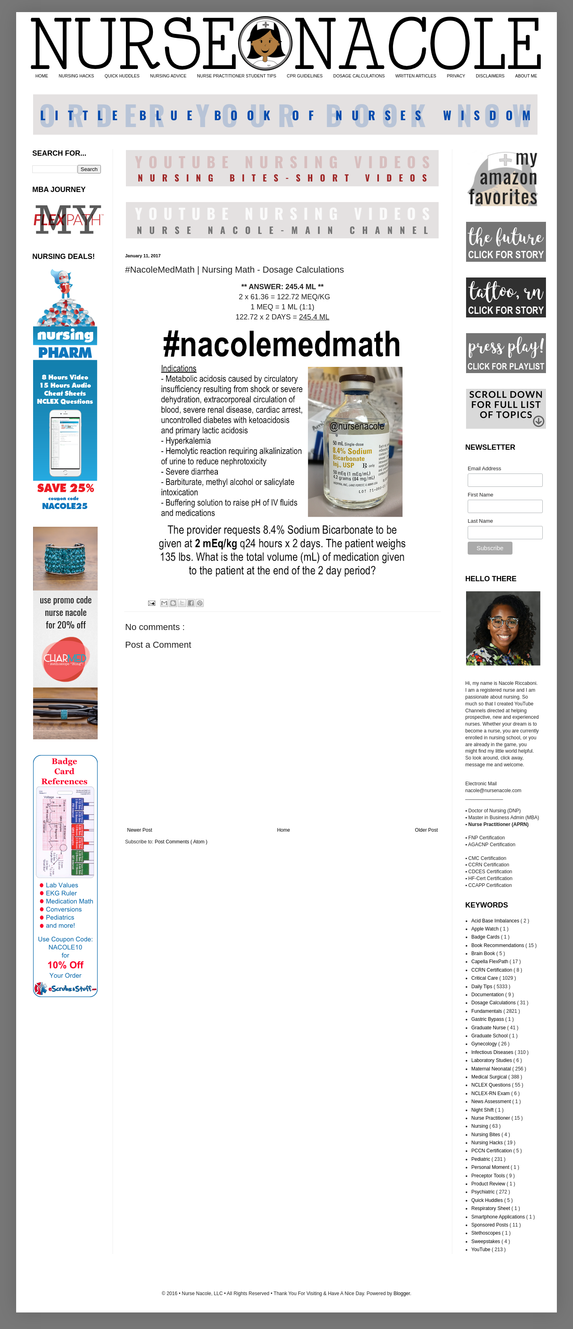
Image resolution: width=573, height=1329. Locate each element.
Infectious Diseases (492, 1052)
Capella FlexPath (490, 961)
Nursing (480, 1126)
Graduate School (490, 1036)
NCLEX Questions (491, 1085)
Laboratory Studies (492, 1060)
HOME (42, 75)
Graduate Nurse (489, 1028)
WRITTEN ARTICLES (415, 75)
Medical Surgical (489, 1077)
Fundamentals (487, 1011)
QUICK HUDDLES (122, 75)
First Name (481, 495)
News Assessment (491, 1101)
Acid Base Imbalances (496, 921)
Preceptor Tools (488, 1176)
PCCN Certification (492, 1151)
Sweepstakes (486, 1241)
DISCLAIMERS (490, 75)
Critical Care (485, 978)
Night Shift (483, 1110)
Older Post (426, 830)
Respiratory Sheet (491, 1208)
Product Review (488, 1184)
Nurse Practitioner (491, 1118)
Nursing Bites (486, 1134)
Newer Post (139, 830)
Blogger (401, 1293)
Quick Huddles (487, 1200)
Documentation (488, 994)
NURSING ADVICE (168, 75)
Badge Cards (486, 937)
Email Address (484, 468)
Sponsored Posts (490, 1225)
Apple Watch (485, 929)
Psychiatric (483, 1192)
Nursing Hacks (487, 1142)
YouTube (481, 1249)
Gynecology (484, 1044)
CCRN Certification (492, 970)
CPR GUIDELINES (305, 75)
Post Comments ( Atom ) (181, 842)
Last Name (480, 521)
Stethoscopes (486, 1233)
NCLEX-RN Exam (491, 1093)
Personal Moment (490, 1167)
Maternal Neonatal (491, 1069)
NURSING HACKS (76, 75)
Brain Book (483, 953)
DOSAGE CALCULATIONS (359, 75)
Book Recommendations (498, 945)
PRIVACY (456, 75)
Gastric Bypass (488, 1019)
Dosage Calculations (494, 1003)
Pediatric (481, 1159)
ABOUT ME (526, 75)
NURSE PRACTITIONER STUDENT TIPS (236, 75)
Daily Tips (482, 986)
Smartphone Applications (498, 1217)
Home (283, 830)
